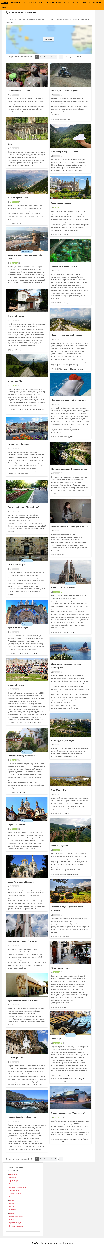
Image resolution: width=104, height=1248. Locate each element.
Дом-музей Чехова (16, 316)
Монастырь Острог (16, 1058)
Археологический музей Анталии (23, 1000)
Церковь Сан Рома (16, 824)
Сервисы (14, 2)
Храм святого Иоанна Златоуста (22, 941)
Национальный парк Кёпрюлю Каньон (69, 469)
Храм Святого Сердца (18, 628)
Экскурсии (27, 2)
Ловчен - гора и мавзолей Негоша (66, 335)
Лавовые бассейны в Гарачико (22, 1117)
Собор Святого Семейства (63, 587)
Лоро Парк (56, 1039)
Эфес (10, 144)
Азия (69, 2)
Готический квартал (17, 564)
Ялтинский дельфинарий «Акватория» (69, 400)
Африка (59, 2)
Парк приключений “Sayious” (65, 90)
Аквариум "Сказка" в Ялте (64, 266)
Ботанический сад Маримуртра (22, 756)
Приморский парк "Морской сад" (23, 507)
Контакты (68, 1243)
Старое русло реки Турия (63, 740)
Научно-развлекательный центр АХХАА (70, 526)
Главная (4, 2)
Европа (47, 2)
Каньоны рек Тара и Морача (64, 151)
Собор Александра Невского (21, 882)
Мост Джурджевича (60, 846)
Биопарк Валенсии (16, 685)
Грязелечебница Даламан (19, 90)
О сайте (35, 1243)
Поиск (3, 7)
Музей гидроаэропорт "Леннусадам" (68, 1113)
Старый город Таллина (18, 444)
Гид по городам (83, 2)
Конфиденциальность (51, 1243)
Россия (36, 2)
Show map (48, 39)
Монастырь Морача (17, 381)
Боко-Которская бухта (18, 197)
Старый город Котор (60, 968)
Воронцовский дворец (61, 203)
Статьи (95, 2)
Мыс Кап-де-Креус (59, 790)
